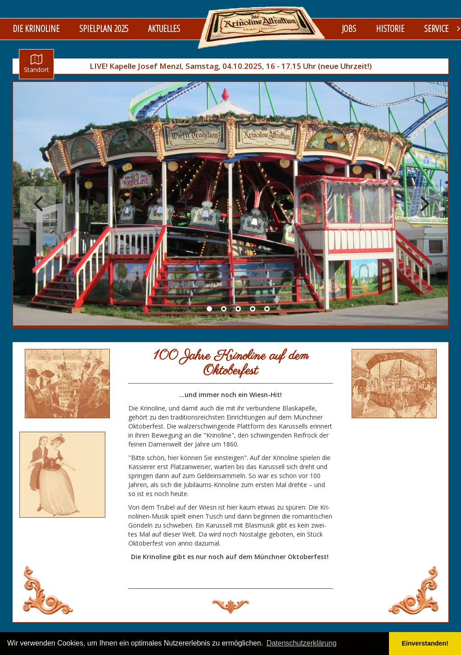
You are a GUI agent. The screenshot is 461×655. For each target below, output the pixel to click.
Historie (390, 29)
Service (436, 29)
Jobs (349, 29)
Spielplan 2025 (103, 29)
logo (261, 27)
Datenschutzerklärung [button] (302, 643)
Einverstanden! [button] (425, 643)
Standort (36, 64)
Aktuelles (164, 29)
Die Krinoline (36, 29)
